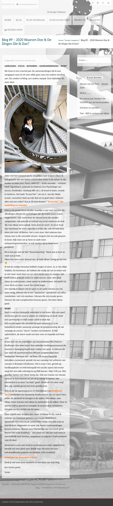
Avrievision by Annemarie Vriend (20, 457)
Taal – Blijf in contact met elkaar (94, 113)
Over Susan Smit (59, 20)
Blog (19, 20)
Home (7, 20)
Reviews (95, 20)
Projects (79, 20)
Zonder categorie (71, 40)
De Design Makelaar (56, 12)
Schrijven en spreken (89, 107)
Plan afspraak (35, 20)
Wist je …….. (85, 93)
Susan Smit (10, 61)
